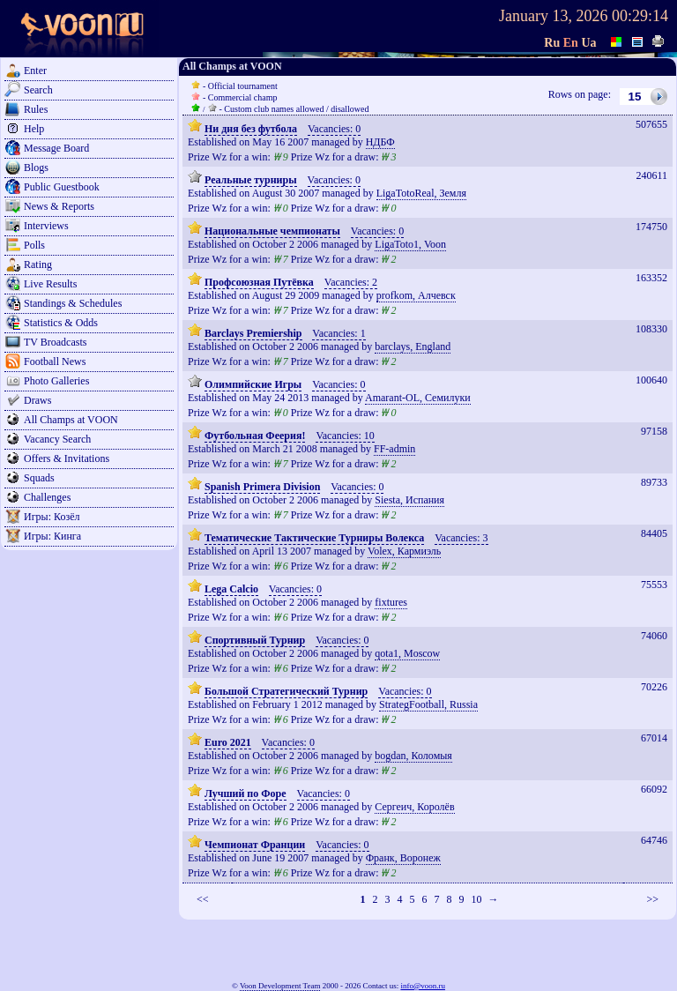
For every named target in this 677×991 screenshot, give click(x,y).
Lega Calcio (231, 589)
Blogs (36, 167)
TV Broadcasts (55, 342)
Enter (35, 70)
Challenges (47, 497)
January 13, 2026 (553, 16)
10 (476, 899)
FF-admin (394, 449)
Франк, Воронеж (403, 858)
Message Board (56, 148)
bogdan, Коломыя (413, 755)
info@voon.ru (422, 985)
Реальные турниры (251, 180)
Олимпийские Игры (253, 384)
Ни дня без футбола (251, 129)
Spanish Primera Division (262, 487)
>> (652, 899)
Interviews (46, 226)
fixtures (391, 602)
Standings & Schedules (73, 303)
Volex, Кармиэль (404, 551)
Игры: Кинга (52, 536)
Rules (36, 109)
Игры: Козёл (51, 516)
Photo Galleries (56, 381)
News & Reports (59, 206)
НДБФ (380, 142)
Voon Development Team (280, 985)
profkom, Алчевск (416, 295)
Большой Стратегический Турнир (286, 691)
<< (203, 899)
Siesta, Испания (409, 500)
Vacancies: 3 (461, 538)
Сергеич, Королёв (414, 807)
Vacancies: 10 (345, 435)
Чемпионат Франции (255, 844)
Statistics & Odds (61, 323)
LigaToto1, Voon (410, 244)
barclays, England (412, 346)
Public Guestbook (62, 187)
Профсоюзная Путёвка (259, 282)
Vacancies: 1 (338, 333)
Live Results (50, 284)
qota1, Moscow (407, 653)
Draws (37, 400)
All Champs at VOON (71, 420)
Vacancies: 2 (350, 282)
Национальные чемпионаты (272, 231)
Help (34, 129)
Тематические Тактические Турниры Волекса (314, 538)
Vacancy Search (57, 439)
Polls (34, 245)
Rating (38, 264)
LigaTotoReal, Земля (421, 193)
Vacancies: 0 (334, 129)
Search (38, 90)
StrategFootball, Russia (428, 704)
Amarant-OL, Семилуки (418, 397)
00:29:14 (640, 16)
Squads (39, 478)
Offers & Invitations (66, 458)
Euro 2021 (228, 742)
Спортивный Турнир (255, 640)
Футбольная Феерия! (255, 435)
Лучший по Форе (245, 793)
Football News (55, 361)
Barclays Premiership (253, 333)
